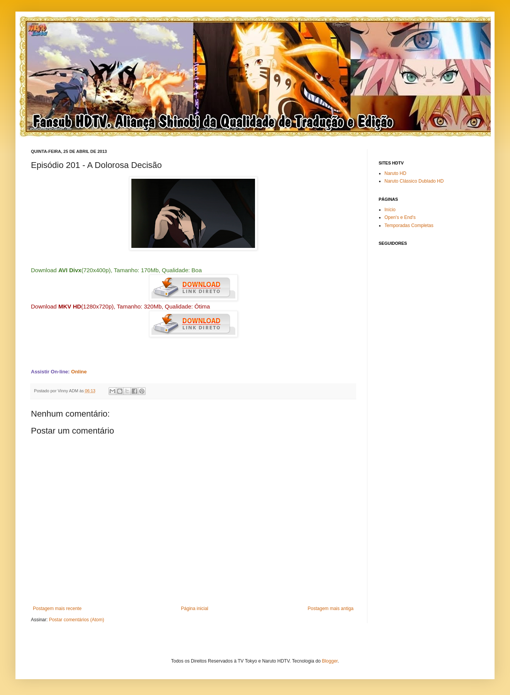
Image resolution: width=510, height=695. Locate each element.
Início (390, 209)
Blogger (330, 661)
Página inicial (194, 608)
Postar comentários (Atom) (76, 619)
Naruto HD (395, 173)
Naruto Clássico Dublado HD (414, 181)
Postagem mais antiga (331, 608)
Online (79, 372)
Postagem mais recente (57, 608)
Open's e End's (400, 217)
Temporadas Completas (409, 225)
